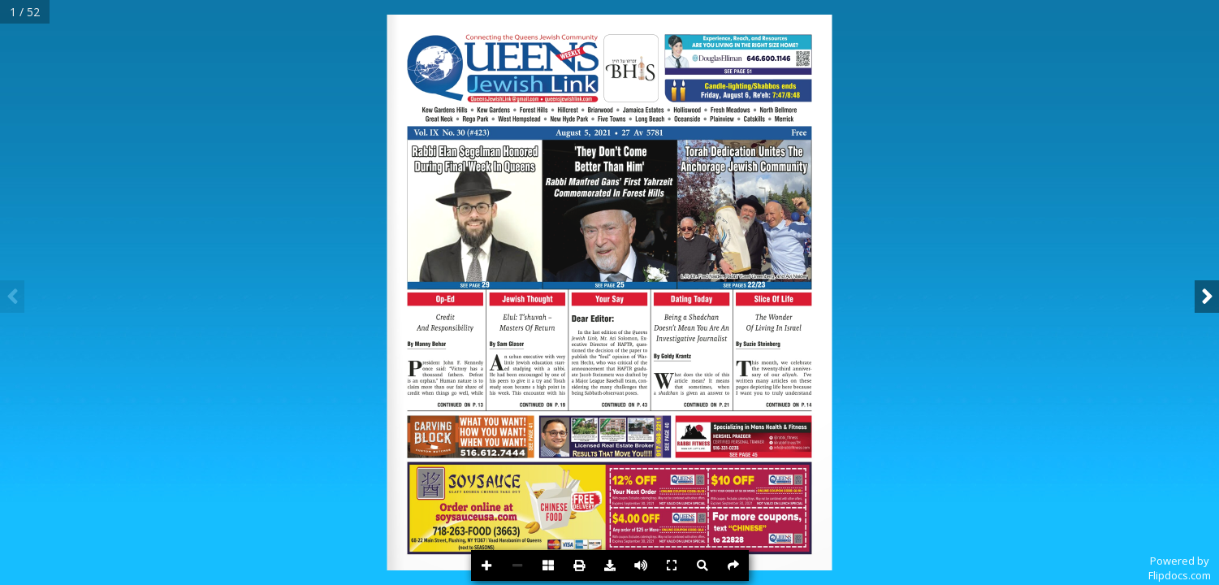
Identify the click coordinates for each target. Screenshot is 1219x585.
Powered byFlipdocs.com (1179, 568)
